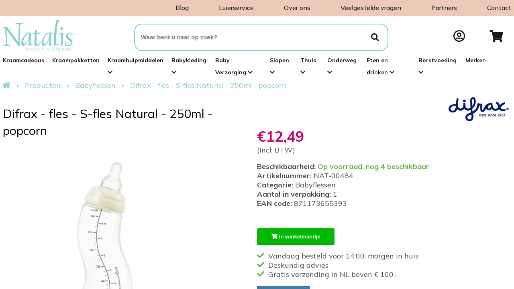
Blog (182, 8)
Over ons (297, 8)
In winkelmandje (295, 237)
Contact (499, 8)
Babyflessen (95, 85)
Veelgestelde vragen (371, 8)
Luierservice (236, 8)
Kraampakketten (76, 60)
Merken (475, 60)
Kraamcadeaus (23, 60)
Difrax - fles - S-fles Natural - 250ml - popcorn (208, 85)
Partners (444, 8)
